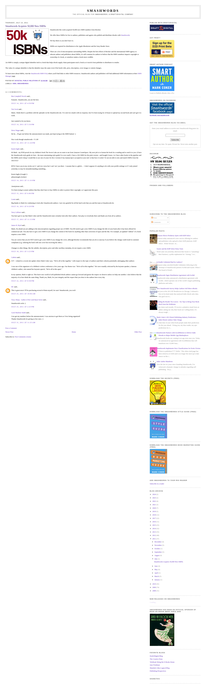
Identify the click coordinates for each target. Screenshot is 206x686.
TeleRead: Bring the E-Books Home (162, 662)
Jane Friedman (155, 665)
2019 (154, 511)
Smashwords (125, 35)
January (157, 580)
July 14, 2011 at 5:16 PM (22, 124)
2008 (154, 591)
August (157, 555)
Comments (156, 222)
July (156, 559)
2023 (154, 498)
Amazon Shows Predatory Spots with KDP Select (173, 236)
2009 (154, 587)
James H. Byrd (16, 225)
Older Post (138, 332)
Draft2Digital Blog (156, 656)
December (158, 542)
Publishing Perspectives (158, 671)
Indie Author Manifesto (165, 361)
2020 (154, 508)
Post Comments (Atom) (23, 337)
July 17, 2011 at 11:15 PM (23, 219)
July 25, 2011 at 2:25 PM (22, 307)
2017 (154, 518)
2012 (154, 535)
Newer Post (9, 332)
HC (12, 287)
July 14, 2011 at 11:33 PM (23, 180)
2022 (154, 501)
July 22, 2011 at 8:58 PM (22, 281)
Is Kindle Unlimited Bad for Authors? (169, 262)
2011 (154, 539)
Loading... (153, 602)
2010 (154, 584)
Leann (13, 199)
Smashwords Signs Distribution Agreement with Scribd (176, 275)
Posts (154, 218)
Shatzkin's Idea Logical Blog (159, 668)
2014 (154, 528)
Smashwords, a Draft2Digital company (114, 14)
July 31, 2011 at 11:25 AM (23, 322)
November (158, 545)
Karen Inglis (15, 149)
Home (74, 332)
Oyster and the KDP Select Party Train (170, 249)
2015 (154, 525)
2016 (154, 522)
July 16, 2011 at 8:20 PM (22, 206)
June (156, 566)
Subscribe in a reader (157, 484)
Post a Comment (11, 328)
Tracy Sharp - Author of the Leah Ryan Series (27, 300)
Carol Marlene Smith (18, 313)
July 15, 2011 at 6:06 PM (22, 193)
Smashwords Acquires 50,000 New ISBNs (168, 562)
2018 (154, 515)
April (156, 573)
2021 (154, 505)
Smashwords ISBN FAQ (39, 73)
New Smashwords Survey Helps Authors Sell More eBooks (177, 288)
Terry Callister (16, 212)
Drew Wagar (15, 130)
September (158, 552)
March (156, 576)
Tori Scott (14, 109)
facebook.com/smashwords (159, 115)
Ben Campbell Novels (18, 96)
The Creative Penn (156, 659)
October (157, 549)
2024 (154, 494)
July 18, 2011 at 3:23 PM (22, 251)
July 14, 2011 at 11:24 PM (23, 143)
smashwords (23, 83)
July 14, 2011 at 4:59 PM (22, 103)
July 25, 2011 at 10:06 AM (23, 294)
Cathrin (13, 257)
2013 (154, 532)
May (156, 569)
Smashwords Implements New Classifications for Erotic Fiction (178, 348)
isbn (14, 83)
